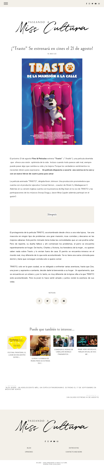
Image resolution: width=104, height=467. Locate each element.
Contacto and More (74, 452)
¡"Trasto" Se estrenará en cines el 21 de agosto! (52, 48)
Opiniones (29, 452)
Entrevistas (74, 448)
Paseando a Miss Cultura (57, 462)
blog (29, 448)
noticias (52, 293)
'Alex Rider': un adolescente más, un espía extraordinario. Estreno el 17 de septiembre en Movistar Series (50, 388)
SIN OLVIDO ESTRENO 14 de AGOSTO (83, 397)
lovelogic (57, 464)
